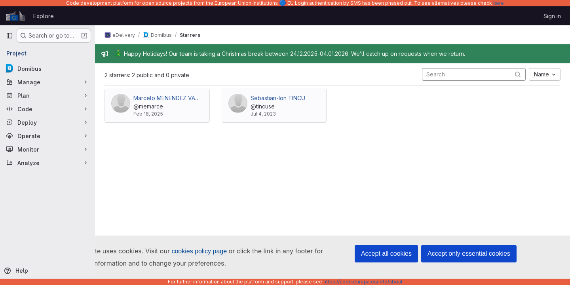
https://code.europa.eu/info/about (363, 282)
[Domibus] (47, 68)
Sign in (552, 16)
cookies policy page (199, 251)
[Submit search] (517, 74)
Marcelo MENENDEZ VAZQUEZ (173, 98)
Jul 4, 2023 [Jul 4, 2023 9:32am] (263, 114)
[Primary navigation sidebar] (9, 35)
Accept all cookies (386, 253)
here (498, 3)
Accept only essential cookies (469, 253)
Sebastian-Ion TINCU (278, 98)
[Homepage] (15, 16)
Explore (43, 16)
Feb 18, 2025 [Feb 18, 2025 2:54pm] (148, 114)
